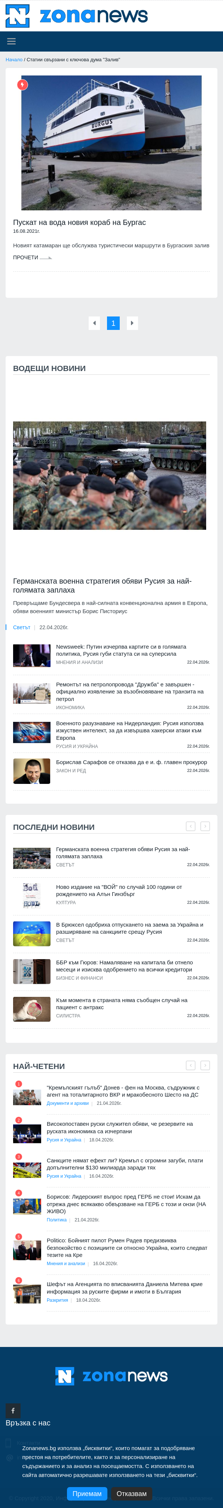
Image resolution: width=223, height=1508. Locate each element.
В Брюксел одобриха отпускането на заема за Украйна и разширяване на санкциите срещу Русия (130, 928)
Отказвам (132, 1494)
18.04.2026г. (102, 1139)
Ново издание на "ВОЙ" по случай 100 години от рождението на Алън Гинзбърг (119, 890)
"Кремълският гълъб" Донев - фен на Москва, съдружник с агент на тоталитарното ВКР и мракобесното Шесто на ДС (123, 1091)
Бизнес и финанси (79, 977)
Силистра (68, 1015)
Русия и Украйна (77, 746)
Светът (21, 627)
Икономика (70, 707)
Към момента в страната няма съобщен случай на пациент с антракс (121, 1003)
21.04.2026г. (110, 1103)
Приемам (87, 1494)
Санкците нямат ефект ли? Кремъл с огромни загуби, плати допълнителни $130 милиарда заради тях (125, 1164)
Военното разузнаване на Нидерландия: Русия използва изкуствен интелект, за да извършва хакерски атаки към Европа (130, 730)
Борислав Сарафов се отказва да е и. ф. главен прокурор (131, 761)
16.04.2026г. (102, 1175)
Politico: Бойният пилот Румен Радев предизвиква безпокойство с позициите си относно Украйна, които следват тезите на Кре (127, 1247)
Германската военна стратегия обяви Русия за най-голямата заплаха (102, 585)
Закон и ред (71, 770)
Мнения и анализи (79, 662)
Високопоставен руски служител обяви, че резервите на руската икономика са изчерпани (120, 1127)
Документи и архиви (68, 1103)
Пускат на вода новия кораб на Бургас (79, 222)
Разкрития (57, 1299)
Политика (57, 1219)
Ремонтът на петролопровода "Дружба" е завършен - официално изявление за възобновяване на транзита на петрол (130, 691)
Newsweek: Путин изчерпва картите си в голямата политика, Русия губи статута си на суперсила (121, 650)
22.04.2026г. (53, 627)
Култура (66, 902)
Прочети (32, 257)
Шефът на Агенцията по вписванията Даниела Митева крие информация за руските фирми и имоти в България (125, 1287)
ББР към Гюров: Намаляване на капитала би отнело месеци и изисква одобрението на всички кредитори (124, 966)
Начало (14, 59)
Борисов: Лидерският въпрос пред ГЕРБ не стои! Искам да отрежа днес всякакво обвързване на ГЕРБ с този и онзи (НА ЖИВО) (126, 1203)
